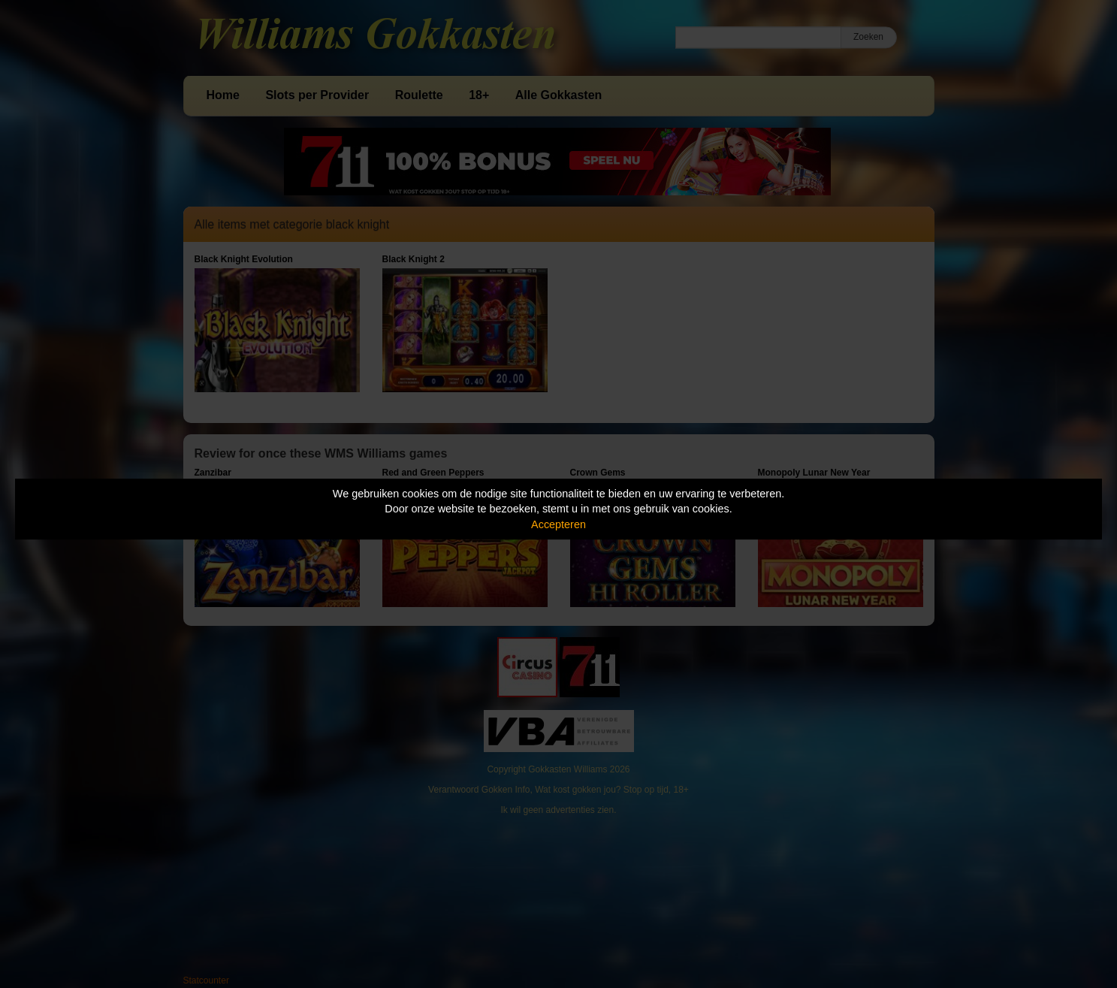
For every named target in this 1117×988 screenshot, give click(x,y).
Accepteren (558, 524)
